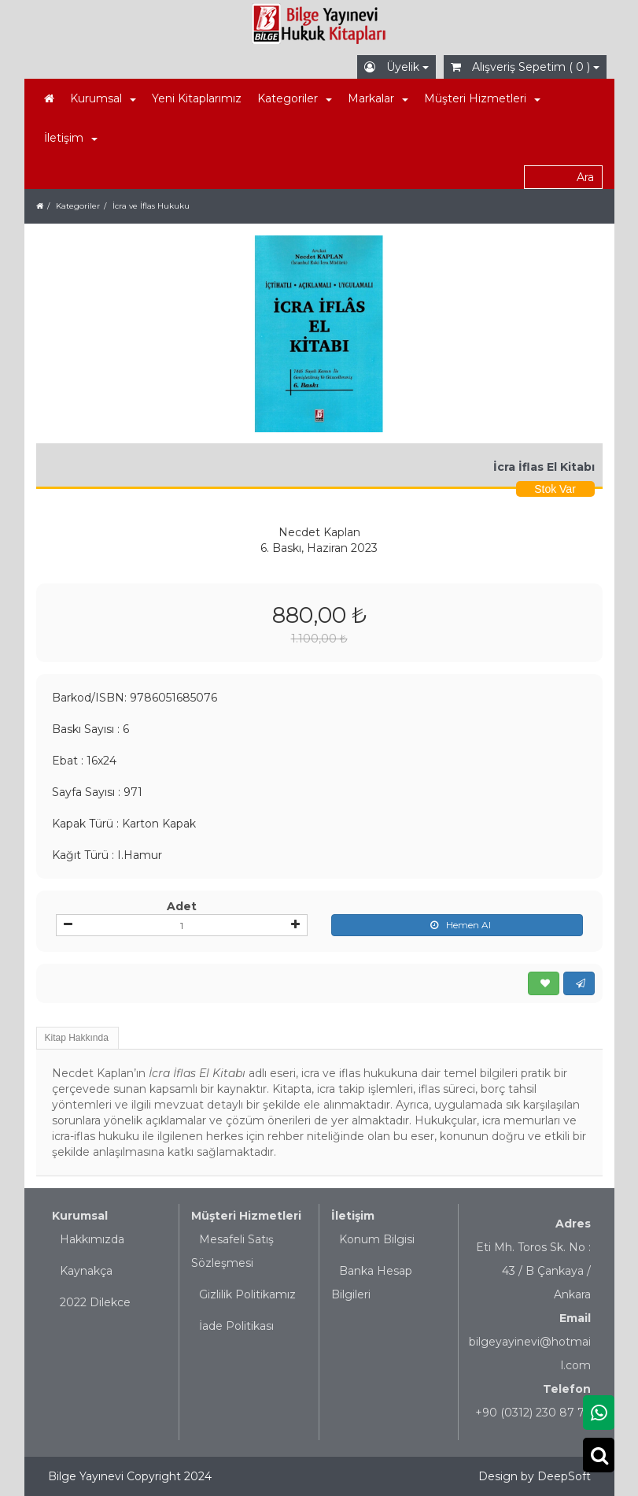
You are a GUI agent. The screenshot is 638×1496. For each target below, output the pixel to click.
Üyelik (396, 67)
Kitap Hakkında (77, 1037)
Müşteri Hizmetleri (246, 1216)
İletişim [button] (71, 138)
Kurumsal (80, 1216)
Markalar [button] (378, 98)
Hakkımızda (92, 1239)
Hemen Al (456, 925)
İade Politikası (236, 1326)
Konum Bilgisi (377, 1239)
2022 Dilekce (95, 1302)
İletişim (352, 1216)
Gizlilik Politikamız (247, 1294)
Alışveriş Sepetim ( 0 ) (525, 67)
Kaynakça (86, 1271)
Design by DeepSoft (534, 1476)
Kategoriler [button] (294, 98)
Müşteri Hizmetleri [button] (482, 98)
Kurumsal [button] (103, 98)
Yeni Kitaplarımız (197, 98)
